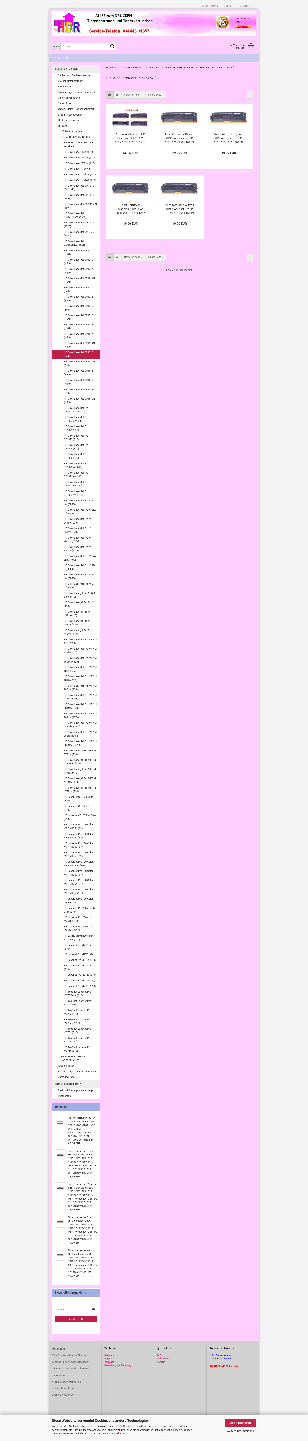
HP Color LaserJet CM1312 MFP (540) (79, 187)
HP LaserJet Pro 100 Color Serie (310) (78, 900)
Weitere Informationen (240, 1431)
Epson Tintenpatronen (70, 114)
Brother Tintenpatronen (70, 80)
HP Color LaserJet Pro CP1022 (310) (76, 437)
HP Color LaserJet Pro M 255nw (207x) (77, 548)
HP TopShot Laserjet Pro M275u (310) (77, 1049)
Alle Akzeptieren (240, 1422)
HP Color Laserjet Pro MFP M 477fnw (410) (80, 789)
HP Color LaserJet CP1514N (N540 (79, 345)
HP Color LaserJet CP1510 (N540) (78, 317)
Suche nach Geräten (66, 68)
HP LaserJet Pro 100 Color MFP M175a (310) (78, 845)
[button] (210, 6)
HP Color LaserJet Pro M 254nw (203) (77, 530)
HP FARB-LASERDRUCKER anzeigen (78, 144)
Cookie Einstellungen (63, 1394)
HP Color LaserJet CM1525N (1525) (79, 233)
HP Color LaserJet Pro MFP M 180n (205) (80, 669)
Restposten (64, 1096)
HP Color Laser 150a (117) (78, 151)
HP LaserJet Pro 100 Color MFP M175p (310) (78, 872)
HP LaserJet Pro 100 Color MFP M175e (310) (78, 836)
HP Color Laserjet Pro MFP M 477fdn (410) (80, 771)
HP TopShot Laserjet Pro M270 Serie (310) (77, 993)
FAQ (159, 1355)
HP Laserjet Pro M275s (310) (80, 974)
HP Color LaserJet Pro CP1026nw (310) (76, 474)
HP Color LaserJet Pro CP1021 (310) (76, 428)
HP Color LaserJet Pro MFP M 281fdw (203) (80, 706)
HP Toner (63, 125)
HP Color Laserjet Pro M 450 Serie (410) (79, 595)
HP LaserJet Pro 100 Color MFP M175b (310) (78, 854)
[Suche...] (56, 46)
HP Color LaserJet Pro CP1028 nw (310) (76, 493)
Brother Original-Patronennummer (76, 92)
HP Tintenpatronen (68, 120)
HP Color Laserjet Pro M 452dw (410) (77, 622)
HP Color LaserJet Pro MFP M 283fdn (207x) (80, 734)
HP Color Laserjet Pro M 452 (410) (79, 604)
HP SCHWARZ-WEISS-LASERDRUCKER (73, 1058)
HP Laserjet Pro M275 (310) (79, 954)
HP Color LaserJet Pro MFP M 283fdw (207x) (80, 743)
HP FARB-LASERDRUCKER (75, 137)
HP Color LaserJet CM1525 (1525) (79, 224)
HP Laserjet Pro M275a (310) (80, 960)
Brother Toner (65, 86)
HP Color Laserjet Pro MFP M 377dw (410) (80, 752)
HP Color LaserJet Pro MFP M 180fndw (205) (80, 659)
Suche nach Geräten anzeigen (74, 75)
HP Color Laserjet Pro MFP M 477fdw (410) (80, 780)
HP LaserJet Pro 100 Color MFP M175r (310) (78, 891)
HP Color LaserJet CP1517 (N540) (78, 382)
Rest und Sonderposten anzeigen (76, 1090)
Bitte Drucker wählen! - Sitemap (69, 1355)
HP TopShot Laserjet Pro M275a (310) (77, 1012)
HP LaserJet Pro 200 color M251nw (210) (78, 928)
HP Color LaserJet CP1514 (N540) (78, 335)
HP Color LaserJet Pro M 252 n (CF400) (80, 511)
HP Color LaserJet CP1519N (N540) (79, 400)
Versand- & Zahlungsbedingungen (70, 1361)
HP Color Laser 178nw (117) (79, 163)
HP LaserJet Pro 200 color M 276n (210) (79, 910)
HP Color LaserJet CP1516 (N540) (78, 372)
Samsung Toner (66, 1076)
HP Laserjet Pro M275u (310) (80, 986)
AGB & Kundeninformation (66, 1381)
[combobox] (133, 95)
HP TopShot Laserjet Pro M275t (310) (77, 1040)
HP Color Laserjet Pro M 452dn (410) (77, 613)
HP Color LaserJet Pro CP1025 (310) (76, 456)
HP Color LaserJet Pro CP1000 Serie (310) (76, 409)
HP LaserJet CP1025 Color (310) (78, 808)
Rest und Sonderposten (68, 1083)
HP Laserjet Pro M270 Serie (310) (79, 947)
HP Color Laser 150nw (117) (79, 157)
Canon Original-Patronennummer (76, 109)
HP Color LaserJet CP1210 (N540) (78, 252)
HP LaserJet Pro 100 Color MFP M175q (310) (78, 882)
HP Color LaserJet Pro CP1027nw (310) (76, 484)
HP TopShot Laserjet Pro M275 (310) (77, 1002)
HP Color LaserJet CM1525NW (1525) (74, 243)
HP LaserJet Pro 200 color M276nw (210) (78, 937)
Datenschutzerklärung (113, 1433)
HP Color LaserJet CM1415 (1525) (79, 196)
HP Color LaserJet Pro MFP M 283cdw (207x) (80, 724)
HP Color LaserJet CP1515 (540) (78, 354)
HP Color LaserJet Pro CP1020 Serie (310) (76, 419)
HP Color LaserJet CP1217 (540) (78, 307)
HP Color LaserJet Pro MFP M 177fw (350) (80, 650)
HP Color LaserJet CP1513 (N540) (78, 326)
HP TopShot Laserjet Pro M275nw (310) (77, 1021)
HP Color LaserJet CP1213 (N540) (78, 261)
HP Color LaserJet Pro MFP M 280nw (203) (80, 687)
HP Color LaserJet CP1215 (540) (78, 289)
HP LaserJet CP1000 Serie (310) (78, 798)
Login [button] (228, 6)
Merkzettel (243, 6)
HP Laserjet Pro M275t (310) (79, 980)
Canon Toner (65, 103)
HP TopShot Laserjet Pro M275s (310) (77, 1030)
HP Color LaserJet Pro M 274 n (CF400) (80, 567)
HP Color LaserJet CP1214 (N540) (78, 270)
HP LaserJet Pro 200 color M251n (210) (78, 919)
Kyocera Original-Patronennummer (77, 1071)
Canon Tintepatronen (69, 97)
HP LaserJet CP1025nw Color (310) (80, 817)
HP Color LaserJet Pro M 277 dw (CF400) (80, 576)
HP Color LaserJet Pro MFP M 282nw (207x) (80, 715)
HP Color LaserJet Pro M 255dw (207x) (77, 539)
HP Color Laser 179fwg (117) (80, 179)
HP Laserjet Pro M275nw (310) (77, 967)
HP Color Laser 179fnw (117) (80, 174)
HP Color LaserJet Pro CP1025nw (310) (76, 465)
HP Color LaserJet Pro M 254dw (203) (77, 520)
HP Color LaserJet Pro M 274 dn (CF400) (80, 558)
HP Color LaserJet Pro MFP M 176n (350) (80, 641)
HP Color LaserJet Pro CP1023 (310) (76, 446)
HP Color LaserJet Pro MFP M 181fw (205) (80, 678)
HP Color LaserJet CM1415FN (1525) (80, 206)
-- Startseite (60, 58)
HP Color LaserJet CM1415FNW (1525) (75, 215)
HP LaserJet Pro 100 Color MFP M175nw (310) (78, 863)
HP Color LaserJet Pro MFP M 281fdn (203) (80, 697)
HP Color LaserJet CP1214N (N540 (79, 280)
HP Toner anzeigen (71, 131)
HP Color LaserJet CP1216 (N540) (78, 298)
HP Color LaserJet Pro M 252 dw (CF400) (80, 502)
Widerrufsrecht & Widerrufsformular (72, 1368)
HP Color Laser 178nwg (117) (80, 168)
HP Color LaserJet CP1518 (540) (78, 391)
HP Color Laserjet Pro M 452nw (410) (77, 632)
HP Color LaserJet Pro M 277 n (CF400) (80, 585)
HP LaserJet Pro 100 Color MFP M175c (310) (78, 826)
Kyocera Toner (66, 1065)
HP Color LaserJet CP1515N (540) (79, 363)
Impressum (58, 1375)
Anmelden (76, 1319)
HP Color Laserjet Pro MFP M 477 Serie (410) (80, 761)
